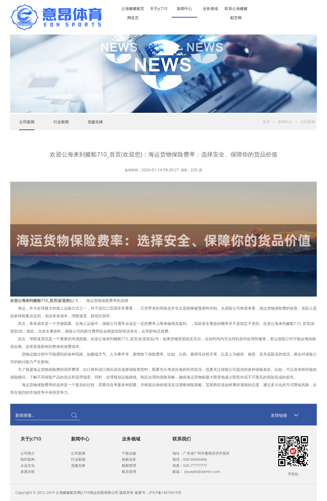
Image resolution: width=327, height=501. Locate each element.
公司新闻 (26, 121)
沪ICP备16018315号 (165, 492)
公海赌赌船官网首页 (132, 9)
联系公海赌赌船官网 (236, 9)
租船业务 (129, 459)
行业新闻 (61, 121)
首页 (266, 121)
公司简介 (27, 453)
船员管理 (129, 471)
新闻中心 (184, 8)
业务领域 (210, 8)
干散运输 (129, 453)
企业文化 (27, 465)
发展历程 (27, 471)
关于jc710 (158, 8)
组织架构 (27, 459)
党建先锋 (95, 121)
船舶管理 (129, 465)
